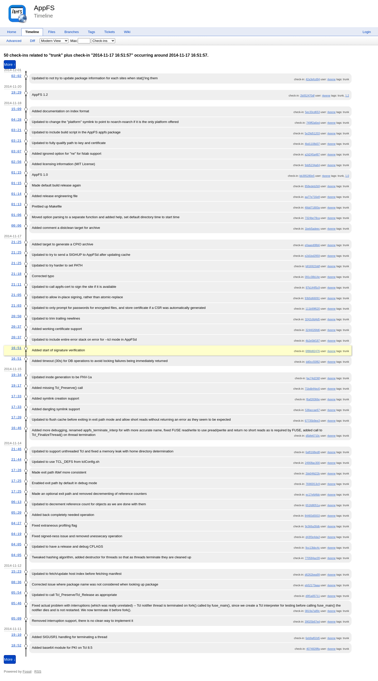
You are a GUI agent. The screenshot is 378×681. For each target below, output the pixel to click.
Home (11, 32)
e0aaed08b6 (312, 245)
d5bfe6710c (313, 435)
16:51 (16, 348)
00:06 (16, 225)
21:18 (16, 274)
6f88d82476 (313, 351)
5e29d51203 (312, 133)
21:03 (16, 305)
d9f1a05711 (313, 595)
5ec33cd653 (312, 112)
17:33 (16, 396)
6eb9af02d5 (313, 638)
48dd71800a (312, 207)
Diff (32, 41)
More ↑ (10, 64)
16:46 (16, 428)
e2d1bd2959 (312, 255)
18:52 (16, 645)
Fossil (27, 671)
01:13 (16, 204)
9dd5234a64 (312, 165)
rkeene (331, 79)
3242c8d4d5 (312, 319)
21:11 (16, 284)
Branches (72, 32)
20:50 (16, 316)
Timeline (32, 32)
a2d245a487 (312, 154)
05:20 (16, 512)
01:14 (16, 194)
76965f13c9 (313, 483)
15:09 (16, 109)
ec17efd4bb (313, 494)
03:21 (16, 130)
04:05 (16, 544)
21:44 (16, 459)
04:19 (16, 534)
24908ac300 (312, 462)
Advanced (13, 41)
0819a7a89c (312, 610)
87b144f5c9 (313, 287)
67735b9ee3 (312, 420)
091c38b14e (312, 276)
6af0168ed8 (313, 452)
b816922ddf (313, 266)
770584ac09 (312, 558)
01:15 (16, 172)
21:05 (16, 295)
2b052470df (307, 95)
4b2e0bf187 (313, 340)
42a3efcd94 (313, 79)
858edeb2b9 (312, 186)
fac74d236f (313, 378)
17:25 (16, 481)
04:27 (16, 523)
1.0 (347, 175)
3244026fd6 (313, 329)
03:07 (16, 151)
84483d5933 (312, 515)
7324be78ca (312, 217)
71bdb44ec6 (312, 388)
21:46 (16, 449)
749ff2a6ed (313, 122)
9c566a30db (312, 526)
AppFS (44, 8)
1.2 (347, 95)
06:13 (16, 502)
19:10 (16, 634)
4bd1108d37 (312, 143)
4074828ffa (313, 648)
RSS (37, 671)
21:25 (16, 242)
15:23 (16, 571)
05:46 (16, 603)
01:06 (16, 215)
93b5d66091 (312, 298)
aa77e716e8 (312, 196)
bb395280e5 (306, 175)
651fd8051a (313, 505)
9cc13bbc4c (312, 547)
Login (366, 32)
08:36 (16, 582)
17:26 (16, 470)
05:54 (16, 592)
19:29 (16, 92)
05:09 (16, 618)
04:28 (16, 119)
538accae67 (312, 409)
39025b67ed (312, 621)
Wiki (127, 32)
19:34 (16, 375)
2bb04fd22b (313, 473)
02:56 (16, 162)
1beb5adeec (312, 228)
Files (51, 32)
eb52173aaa (312, 585)
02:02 (16, 76)
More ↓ (10, 659)
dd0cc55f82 (313, 361)
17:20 (16, 417)
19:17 (16, 385)
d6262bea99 (312, 574)
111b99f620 (313, 308)
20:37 (16, 326)
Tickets (109, 32)
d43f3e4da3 (313, 537)
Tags (91, 32)
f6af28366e (313, 399)
